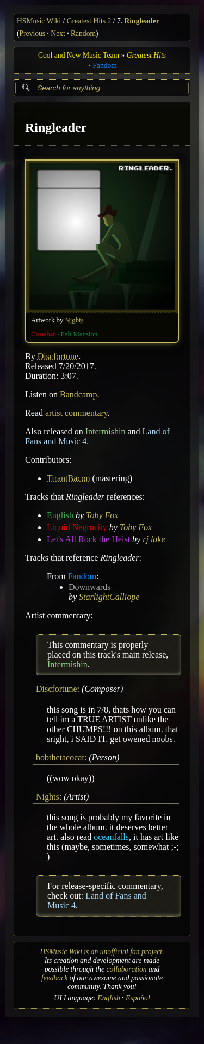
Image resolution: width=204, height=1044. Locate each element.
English (60, 514)
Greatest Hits (146, 55)
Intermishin (105, 430)
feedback (54, 978)
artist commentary (76, 412)
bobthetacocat (60, 757)
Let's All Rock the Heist (88, 538)
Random (83, 33)
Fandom (104, 66)
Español (138, 998)
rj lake (154, 538)
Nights (74, 319)
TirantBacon (68, 477)
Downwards (89, 586)
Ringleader (141, 21)
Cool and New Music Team (78, 55)
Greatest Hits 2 (89, 21)
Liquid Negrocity (77, 526)
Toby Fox (102, 514)
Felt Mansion (78, 333)
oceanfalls (111, 837)
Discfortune (58, 355)
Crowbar (43, 333)
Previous (33, 33)
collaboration (127, 969)
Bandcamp (78, 393)
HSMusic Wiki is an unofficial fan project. (102, 952)
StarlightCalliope (109, 596)
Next (58, 33)
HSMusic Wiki (39, 21)
